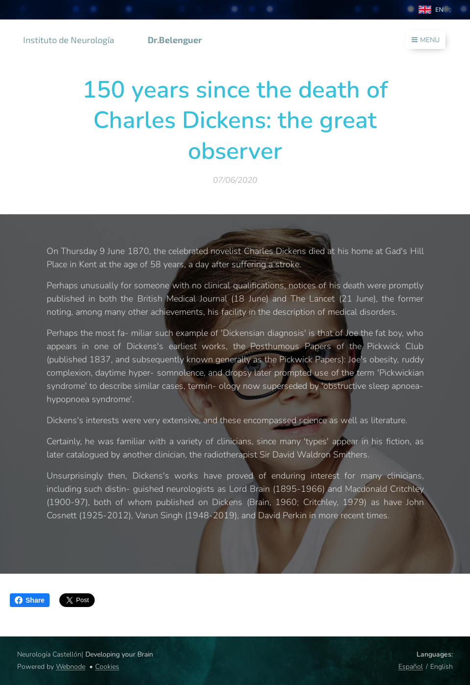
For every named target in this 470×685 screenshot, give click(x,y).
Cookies (107, 666)
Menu (426, 40)
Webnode (70, 666)
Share (30, 600)
